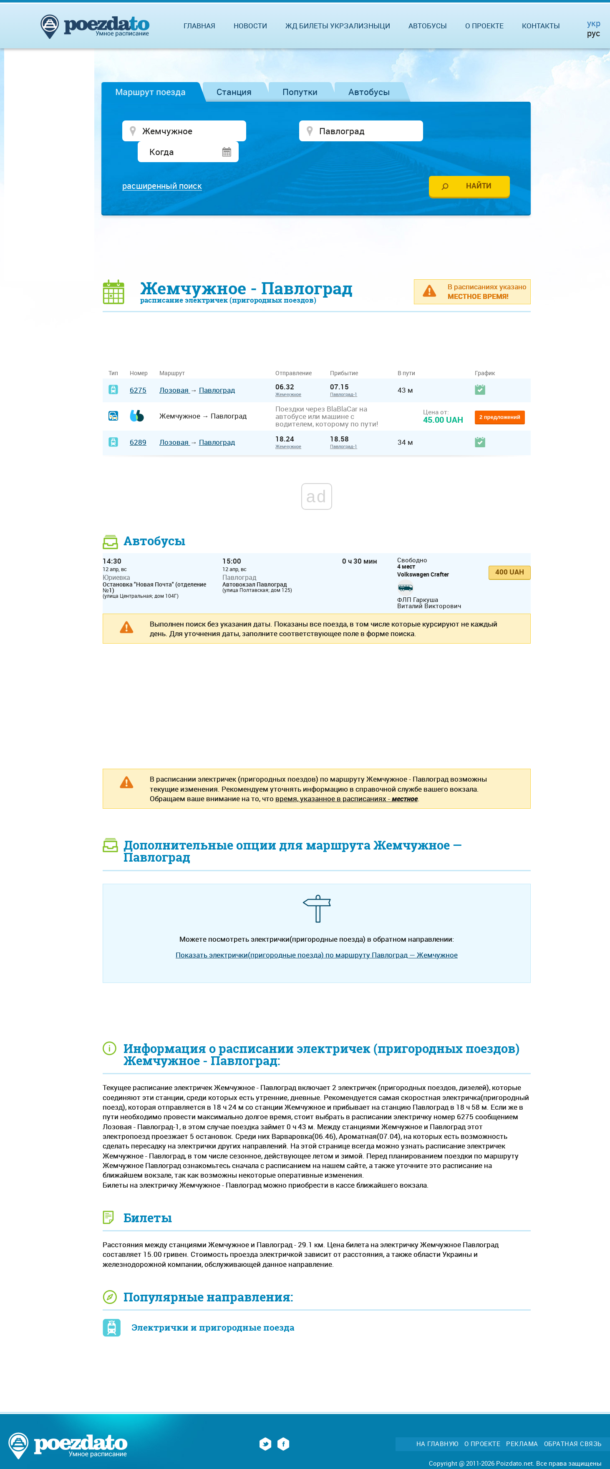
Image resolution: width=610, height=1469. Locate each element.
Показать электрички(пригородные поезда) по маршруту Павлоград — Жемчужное (317, 935)
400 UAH (509, 552)
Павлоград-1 (343, 374)
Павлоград (217, 370)
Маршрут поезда (150, 92)
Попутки (300, 92)
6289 (138, 422)
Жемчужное (288, 374)
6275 (138, 370)
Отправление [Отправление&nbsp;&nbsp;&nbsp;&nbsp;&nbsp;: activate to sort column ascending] (296, 353)
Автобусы (369, 92)
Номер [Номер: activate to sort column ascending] (139, 353)
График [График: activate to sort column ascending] (485, 353)
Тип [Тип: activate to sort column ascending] (113, 353)
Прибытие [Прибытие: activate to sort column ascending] (344, 353)
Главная (199, 25)
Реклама (522, 1424)
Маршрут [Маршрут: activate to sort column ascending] (172, 353)
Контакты (541, 25)
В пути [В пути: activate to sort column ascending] (406, 353)
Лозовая (174, 370)
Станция (234, 92)
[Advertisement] (317, 227)
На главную (437, 1424)
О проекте (484, 25)
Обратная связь (573, 1424)
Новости (250, 25)
